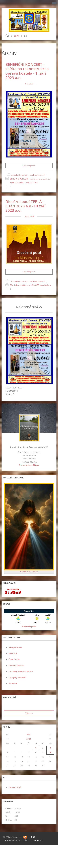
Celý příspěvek (29, 165)
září (28, 734)
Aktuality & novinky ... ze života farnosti (28, 175)
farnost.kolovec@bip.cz (29, 465)
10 (50, 752)
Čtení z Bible (14, 659)
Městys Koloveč (15, 647)
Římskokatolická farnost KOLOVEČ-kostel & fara (30, 285)
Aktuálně (13, 683)
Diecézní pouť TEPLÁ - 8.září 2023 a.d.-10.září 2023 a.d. (25, 206)
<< (7, 734)
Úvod (7, 35)
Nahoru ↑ (38, 840)
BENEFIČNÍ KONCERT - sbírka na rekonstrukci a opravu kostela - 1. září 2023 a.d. (27, 71)
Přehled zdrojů (15, 787)
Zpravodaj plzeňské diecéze (21, 671)
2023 (16, 36)
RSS (33, 837)
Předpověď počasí (29, 626)
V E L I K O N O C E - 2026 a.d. (29, 572)
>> (50, 734)
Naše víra (13, 653)
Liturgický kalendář (17, 677)
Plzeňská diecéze (16, 665)
